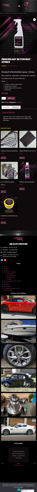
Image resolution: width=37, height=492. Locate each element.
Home (2, 13)
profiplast (7, 13)
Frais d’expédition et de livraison (12, 281)
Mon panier (7, 284)
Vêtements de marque (10, 272)
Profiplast (6, 268)
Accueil (6, 266)
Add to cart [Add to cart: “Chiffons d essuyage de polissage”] (3, 157)
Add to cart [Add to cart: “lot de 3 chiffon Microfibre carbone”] (3, 191)
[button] (19, 6)
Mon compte (7, 286)
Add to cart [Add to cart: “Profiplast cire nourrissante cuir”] (3, 222)
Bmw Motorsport (11, 275)
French (24, 491)
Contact (6, 283)
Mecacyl (6, 270)
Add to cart (11, 98)
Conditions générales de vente (12, 288)
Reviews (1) (15, 107)
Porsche (9, 279)
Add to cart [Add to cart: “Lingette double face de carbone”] (22, 157)
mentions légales (8, 290)
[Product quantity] (4, 98)
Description (6, 107)
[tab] (6, 107)
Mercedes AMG (11, 277)
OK (19, 489)
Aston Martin (10, 273)
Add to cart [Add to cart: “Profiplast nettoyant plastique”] (22, 188)
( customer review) (11, 66)
